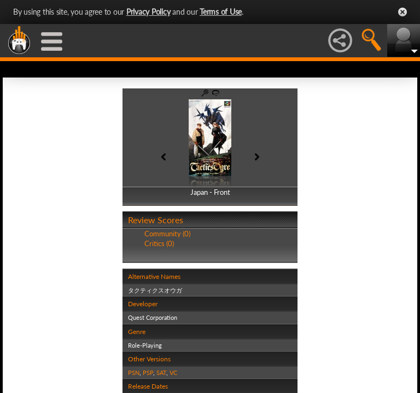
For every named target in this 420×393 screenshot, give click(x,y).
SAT (161, 372)
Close (402, 12)
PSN (133, 372)
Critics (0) (159, 243)
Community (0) (167, 233)
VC (173, 372)
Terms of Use (221, 11)
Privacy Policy (148, 11)
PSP (148, 372)
